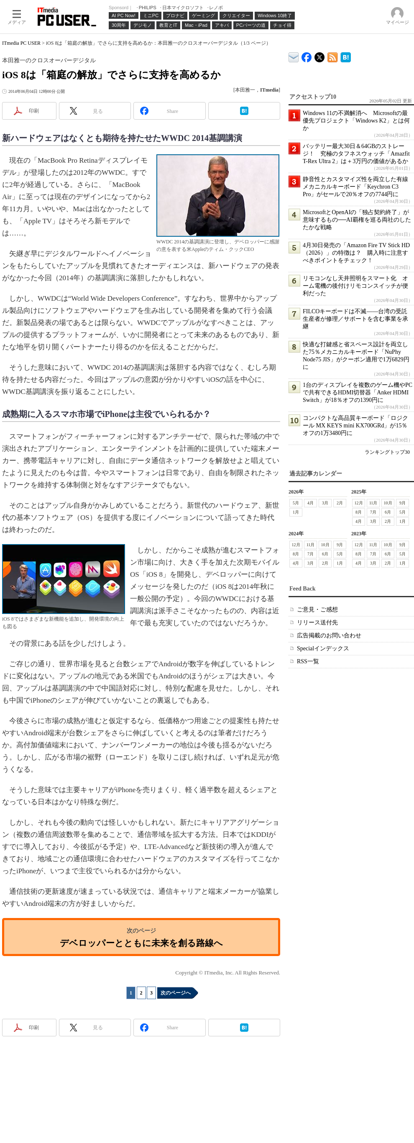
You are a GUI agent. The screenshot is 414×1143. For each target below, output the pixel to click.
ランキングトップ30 (387, 452)
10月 (388, 503)
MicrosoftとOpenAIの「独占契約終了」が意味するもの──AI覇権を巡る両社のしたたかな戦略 (357, 219)
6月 (388, 512)
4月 (310, 503)
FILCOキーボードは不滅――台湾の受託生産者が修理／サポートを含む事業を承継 (355, 319)
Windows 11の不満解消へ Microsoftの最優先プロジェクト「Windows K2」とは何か (356, 120)
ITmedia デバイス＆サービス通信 (294, 55)
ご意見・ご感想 (317, 609)
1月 (296, 512)
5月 (296, 503)
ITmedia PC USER (21, 43)
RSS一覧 (308, 661)
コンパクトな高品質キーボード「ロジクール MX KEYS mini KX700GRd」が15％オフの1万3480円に (355, 425)
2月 (340, 503)
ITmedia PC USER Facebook (307, 55)
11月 (373, 503)
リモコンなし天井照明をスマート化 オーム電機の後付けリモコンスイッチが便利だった (355, 286)
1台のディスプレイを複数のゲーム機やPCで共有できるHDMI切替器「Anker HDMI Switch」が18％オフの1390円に (357, 392)
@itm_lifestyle (319, 55)
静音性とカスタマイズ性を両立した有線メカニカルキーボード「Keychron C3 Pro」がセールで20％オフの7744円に (355, 186)
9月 (402, 503)
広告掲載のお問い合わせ (329, 635)
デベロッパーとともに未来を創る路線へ (141, 943)
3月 (325, 503)
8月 (358, 512)
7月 (373, 512)
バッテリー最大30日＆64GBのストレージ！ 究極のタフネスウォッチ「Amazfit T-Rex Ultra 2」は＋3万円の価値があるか (356, 153)
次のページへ (176, 993)
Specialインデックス (323, 648)
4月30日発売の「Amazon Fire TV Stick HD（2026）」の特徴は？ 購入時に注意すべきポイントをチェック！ (356, 252)
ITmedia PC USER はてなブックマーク (345, 55)
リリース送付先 (317, 622)
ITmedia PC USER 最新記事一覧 (332, 55)
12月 (359, 503)
